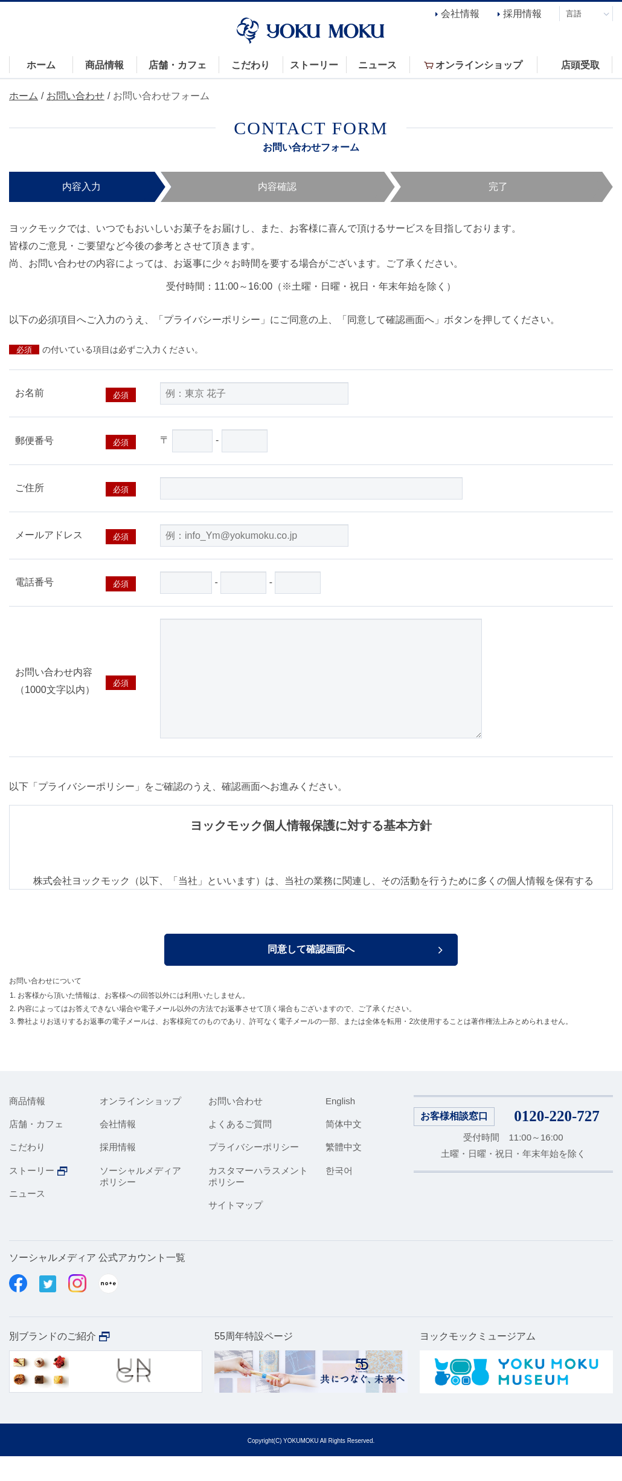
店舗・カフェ (36, 1149)
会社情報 (460, 13)
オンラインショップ (140, 1126)
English (340, 1126)
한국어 (339, 1195)
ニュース (27, 1218)
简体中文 (343, 1149)
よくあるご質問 (240, 1149)
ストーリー (31, 1195)
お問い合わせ (75, 96)
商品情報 (27, 1126)
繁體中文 (343, 1172)
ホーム (23, 96)
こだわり (27, 1172)
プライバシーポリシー (253, 1172)
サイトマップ (235, 1230)
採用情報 (522, 13)
